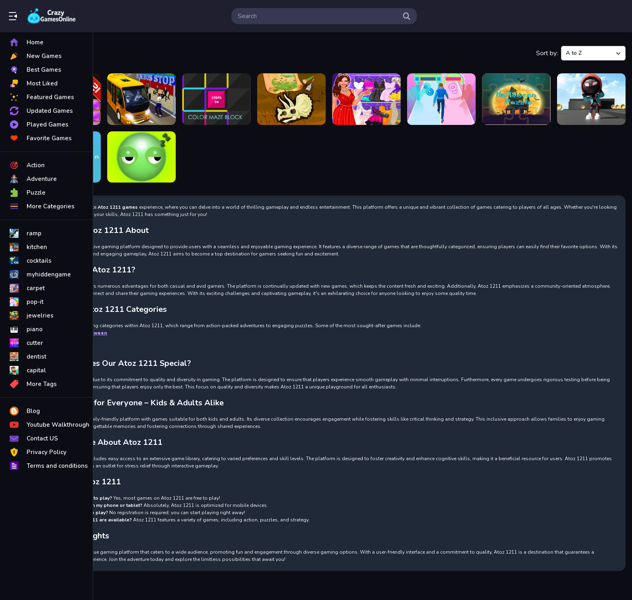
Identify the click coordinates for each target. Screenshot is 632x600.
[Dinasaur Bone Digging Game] (291, 99)
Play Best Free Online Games (51, 16)
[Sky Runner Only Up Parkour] (591, 99)
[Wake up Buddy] (141, 157)
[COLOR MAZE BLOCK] (216, 99)
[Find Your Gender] (441, 99)
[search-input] (317, 16)
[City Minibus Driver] (141, 99)
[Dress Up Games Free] (366, 99)
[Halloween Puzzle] (516, 99)
